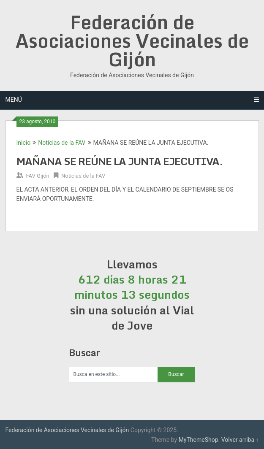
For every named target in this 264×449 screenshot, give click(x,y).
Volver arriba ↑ (240, 439)
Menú (13, 99)
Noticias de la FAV (61, 142)
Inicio (23, 142)
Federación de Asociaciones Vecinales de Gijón (132, 40)
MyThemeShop (198, 439)
